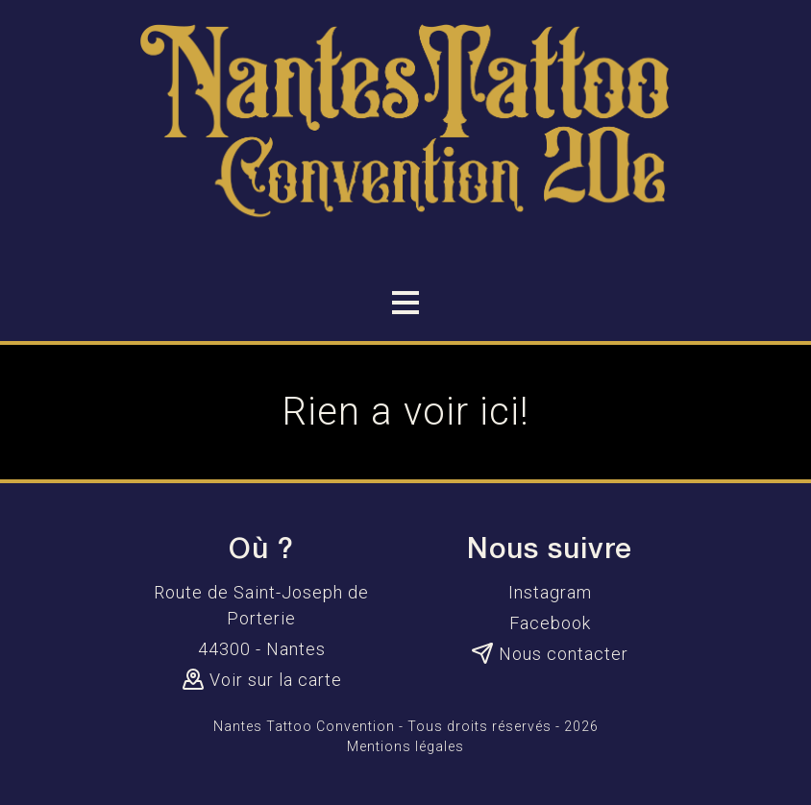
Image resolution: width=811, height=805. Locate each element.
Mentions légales (405, 746)
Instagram (550, 592)
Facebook (550, 623)
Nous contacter (549, 653)
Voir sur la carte (262, 679)
